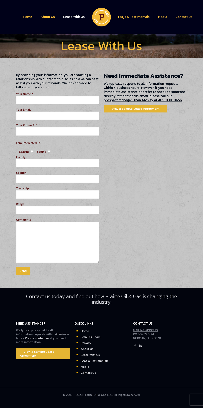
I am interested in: (28, 143)
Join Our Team (91, 337)
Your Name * (57, 98)
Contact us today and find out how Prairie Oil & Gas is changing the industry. (101, 299)
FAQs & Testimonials (94, 360)
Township (57, 192)
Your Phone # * (57, 129)
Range (57, 208)
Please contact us (37, 338)
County (57, 161)
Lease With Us (90, 355)
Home (85, 331)
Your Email (57, 114)
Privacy (86, 343)
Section (57, 177)
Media (85, 366)
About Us (87, 349)
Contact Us (88, 372)
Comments (57, 240)
